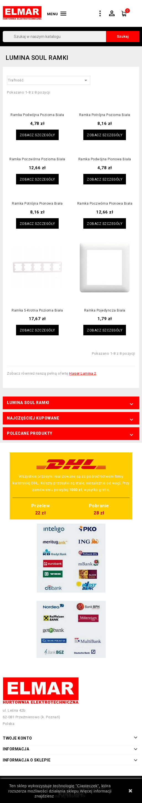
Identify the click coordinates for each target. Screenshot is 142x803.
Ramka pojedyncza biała (104, 310)
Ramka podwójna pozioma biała (37, 115)
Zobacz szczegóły (37, 135)
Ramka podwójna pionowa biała (104, 159)
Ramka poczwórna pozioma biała (37, 159)
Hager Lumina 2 (82, 373)
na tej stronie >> (70, 796)
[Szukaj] (71, 36)
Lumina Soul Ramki (28, 402)
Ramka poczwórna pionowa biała (105, 203)
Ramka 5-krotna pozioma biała (37, 310)
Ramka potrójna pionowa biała (37, 203)
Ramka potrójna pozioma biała (104, 115)
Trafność (48, 80)
